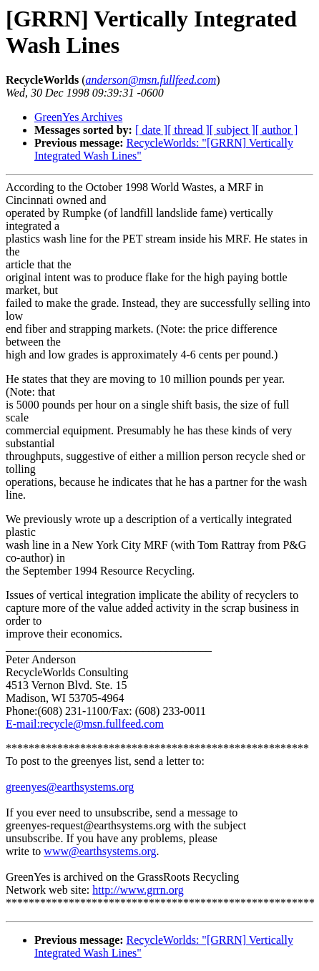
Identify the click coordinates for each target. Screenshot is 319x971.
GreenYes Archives (78, 117)
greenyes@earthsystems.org (70, 787)
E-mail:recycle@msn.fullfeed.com (85, 724)
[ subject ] (232, 130)
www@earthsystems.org (100, 851)
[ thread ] (188, 130)
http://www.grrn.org (138, 890)
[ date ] (151, 130)
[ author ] (276, 130)
